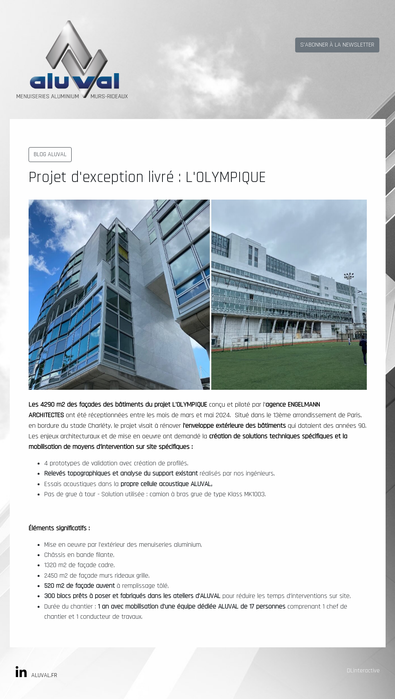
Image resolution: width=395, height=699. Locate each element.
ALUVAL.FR (44, 675)
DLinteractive (363, 671)
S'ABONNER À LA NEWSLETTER (337, 45)
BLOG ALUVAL (50, 154)
